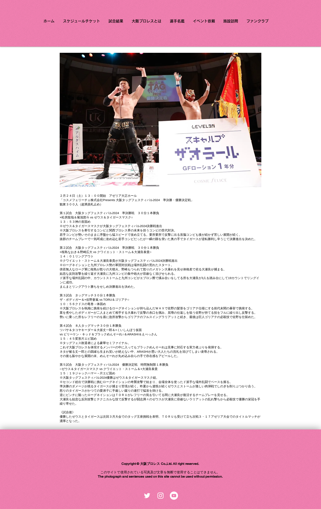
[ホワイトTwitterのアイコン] (147, 495)
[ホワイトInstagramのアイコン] (160, 495)
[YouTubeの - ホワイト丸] (174, 495)
